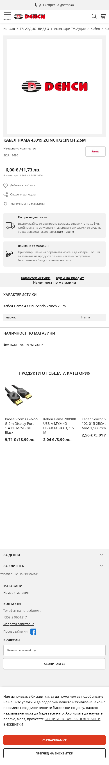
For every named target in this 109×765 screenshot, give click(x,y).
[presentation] (37, 680)
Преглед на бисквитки (54, 753)
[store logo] (29, 16)
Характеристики (35, 278)
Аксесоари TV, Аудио (70, 28)
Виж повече (65, 232)
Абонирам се (54, 664)
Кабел (96, 28)
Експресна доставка (58, 5)
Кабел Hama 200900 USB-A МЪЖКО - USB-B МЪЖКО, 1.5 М (59, 426)
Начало (9, 28)
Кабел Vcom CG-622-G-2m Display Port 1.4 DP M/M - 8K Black (21, 426)
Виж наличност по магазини (23, 344)
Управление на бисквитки (19, 574)
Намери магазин (16, 592)
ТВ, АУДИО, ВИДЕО (35, 28)
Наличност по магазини (27, 204)
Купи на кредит (70, 278)
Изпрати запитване (18, 624)
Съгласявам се (54, 740)
